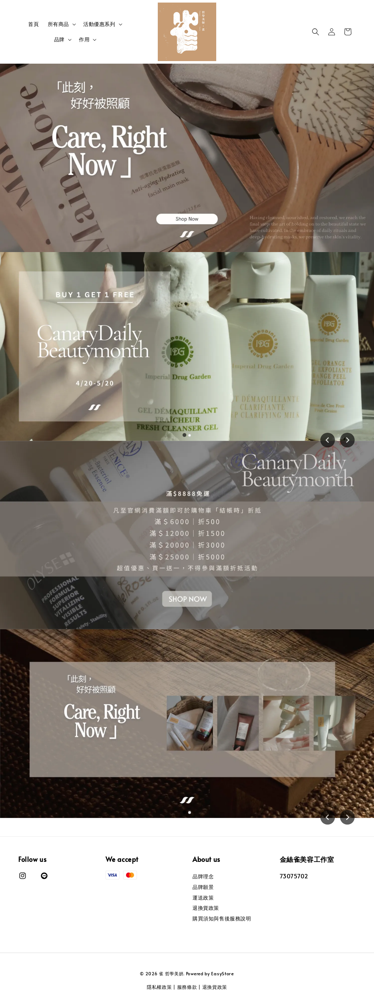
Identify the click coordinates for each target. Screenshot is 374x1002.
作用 (84, 39)
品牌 (59, 39)
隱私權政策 (159, 987)
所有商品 (58, 24)
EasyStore (222, 973)
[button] (316, 32)
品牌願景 (203, 886)
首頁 (33, 23)
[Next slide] (347, 440)
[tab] (184, 435)
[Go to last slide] (327, 440)
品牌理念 (203, 876)
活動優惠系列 (99, 24)
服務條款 (187, 987)
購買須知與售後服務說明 (221, 918)
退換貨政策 (205, 907)
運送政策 (203, 897)
